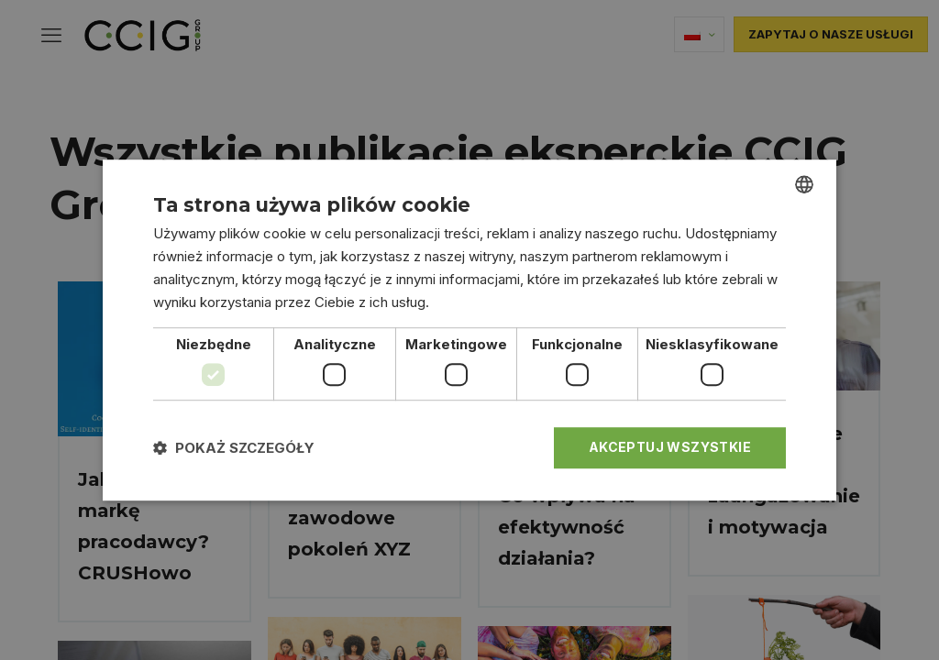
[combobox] (804, 184)
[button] (234, 447)
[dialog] (469, 330)
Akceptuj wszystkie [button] (670, 447)
